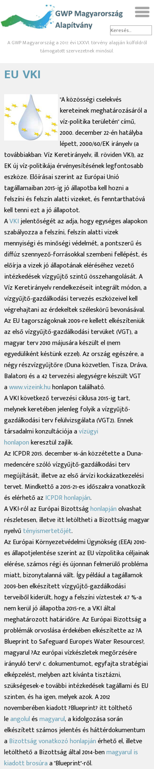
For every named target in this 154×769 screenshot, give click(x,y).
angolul (21, 719)
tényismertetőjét (47, 531)
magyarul (52, 719)
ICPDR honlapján (67, 498)
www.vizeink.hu (30, 387)
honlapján (104, 509)
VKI (14, 221)
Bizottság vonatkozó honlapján (53, 741)
